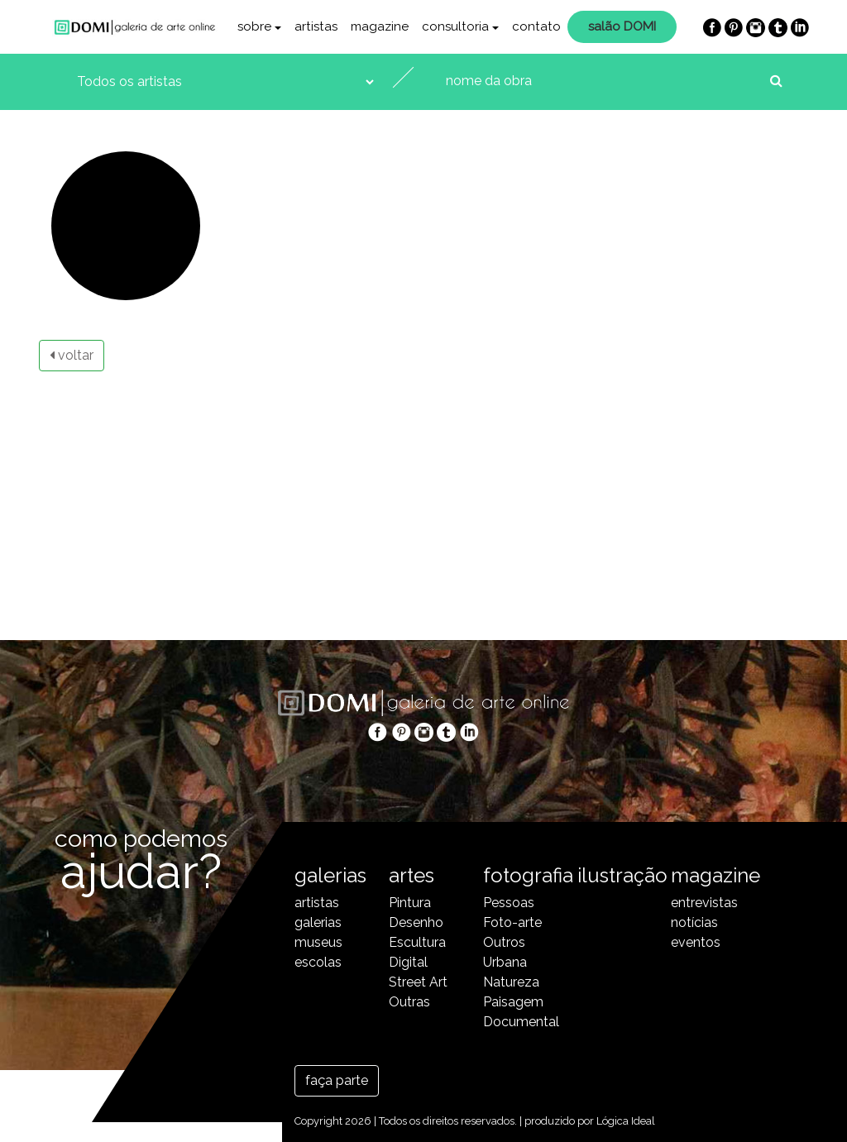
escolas (318, 962)
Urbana (505, 962)
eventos (695, 942)
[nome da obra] (602, 81)
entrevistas (704, 902)
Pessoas (508, 902)
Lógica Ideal (625, 1121)
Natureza (511, 982)
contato (536, 26)
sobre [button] (254, 26)
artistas (315, 26)
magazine (380, 26)
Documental (518, 1022)
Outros (504, 942)
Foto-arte (512, 922)
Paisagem (513, 1002)
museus (318, 942)
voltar (71, 355)
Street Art (418, 982)
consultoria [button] (455, 26)
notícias (694, 922)
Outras (409, 1002)
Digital (408, 962)
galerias (318, 922)
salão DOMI (622, 26)
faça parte (336, 1080)
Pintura (410, 902)
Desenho (416, 922)
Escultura (417, 942)
